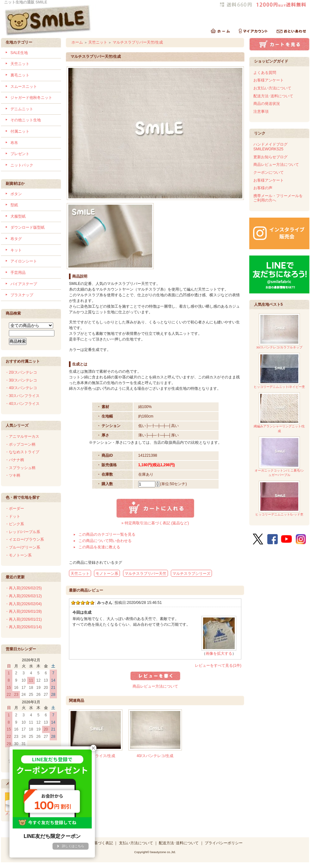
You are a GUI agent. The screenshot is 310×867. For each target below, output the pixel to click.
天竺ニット (19, 64)
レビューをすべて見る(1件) (218, 665)
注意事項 (261, 111)
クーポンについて (268, 172)
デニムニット (21, 109)
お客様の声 (262, 188)
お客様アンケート (268, 80)
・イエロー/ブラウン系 (24, 539)
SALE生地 (19, 53)
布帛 (14, 143)
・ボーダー (14, 508)
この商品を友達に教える (99, 547)
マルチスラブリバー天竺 (145, 573)
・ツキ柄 (12, 475)
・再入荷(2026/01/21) (23, 619)
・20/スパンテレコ (21, 372)
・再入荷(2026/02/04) (23, 604)
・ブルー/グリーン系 (22, 547)
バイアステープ (23, 284)
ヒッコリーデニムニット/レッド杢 (279, 498)
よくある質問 (264, 72)
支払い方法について (136, 843)
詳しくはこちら (73, 846)
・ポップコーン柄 (20, 444)
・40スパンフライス (22, 403)
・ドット (12, 516)
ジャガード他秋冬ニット (31, 97)
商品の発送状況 (266, 103)
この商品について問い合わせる (105, 541)
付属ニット (19, 131)
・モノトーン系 (18, 555)
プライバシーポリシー (224, 843)
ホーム (77, 42)
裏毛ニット (19, 75)
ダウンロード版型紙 (27, 227)
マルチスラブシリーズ (191, 573)
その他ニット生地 (25, 120)
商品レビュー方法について (155, 686)
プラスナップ (21, 295)
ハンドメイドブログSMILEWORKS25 (270, 146)
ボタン (16, 194)
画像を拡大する (219, 653)
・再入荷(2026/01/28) (23, 611)
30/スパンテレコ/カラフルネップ (279, 331)
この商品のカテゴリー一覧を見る (106, 534)
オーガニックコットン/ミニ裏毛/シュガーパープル (279, 457)
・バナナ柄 (14, 460)
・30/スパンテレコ (21, 380)
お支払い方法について (272, 88)
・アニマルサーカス (22, 436)
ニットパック (21, 165)
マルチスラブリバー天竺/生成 (138, 42)
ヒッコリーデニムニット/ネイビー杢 (279, 370)
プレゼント (19, 154)
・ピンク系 (14, 524)
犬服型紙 (18, 216)
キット (16, 250)
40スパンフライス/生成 (95, 756)
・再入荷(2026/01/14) (23, 627)
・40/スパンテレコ (21, 388)
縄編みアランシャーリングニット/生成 (279, 412)
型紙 (14, 205)
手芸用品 (18, 272)
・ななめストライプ (22, 452)
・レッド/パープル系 (22, 532)
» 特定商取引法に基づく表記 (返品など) (155, 523)
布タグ (16, 239)
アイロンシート (23, 261)
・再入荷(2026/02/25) (23, 588)
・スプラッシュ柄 (20, 468)
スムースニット (23, 86)
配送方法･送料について (273, 96)
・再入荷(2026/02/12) (23, 596)
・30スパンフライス (22, 396)
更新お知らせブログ (270, 157)
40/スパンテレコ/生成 (155, 756)
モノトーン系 (107, 573)
